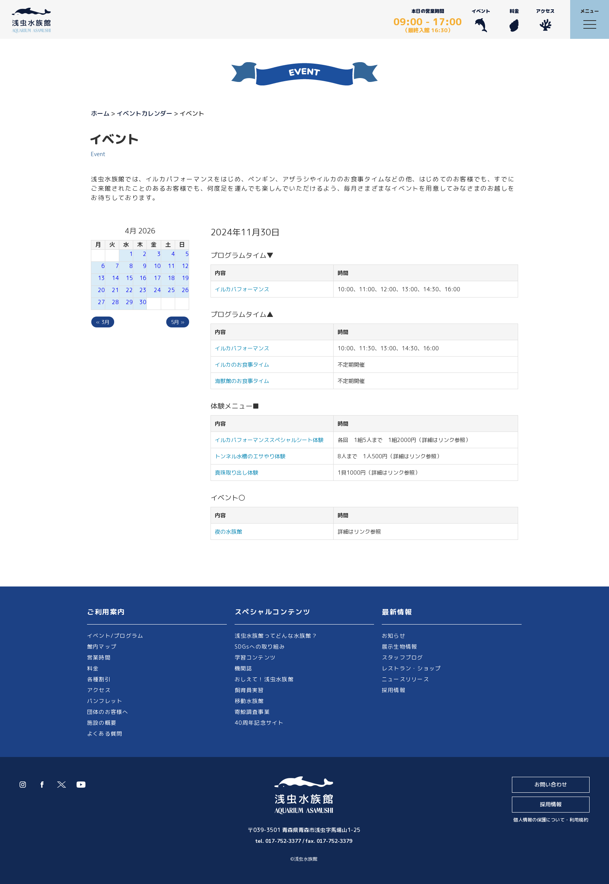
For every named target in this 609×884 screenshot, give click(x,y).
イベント (481, 20)
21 (115, 290)
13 (101, 278)
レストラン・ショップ (411, 668)
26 (185, 290)
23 (142, 290)
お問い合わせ (550, 784)
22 (129, 290)
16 (142, 278)
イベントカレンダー (144, 113)
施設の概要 (102, 722)
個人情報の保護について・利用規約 (550, 819)
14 (115, 278)
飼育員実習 (249, 690)
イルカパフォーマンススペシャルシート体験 (269, 440)
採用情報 (393, 690)
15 (129, 278)
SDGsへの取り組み (260, 646)
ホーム (100, 113)
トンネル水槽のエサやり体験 (250, 456)
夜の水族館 (228, 531)
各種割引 (99, 679)
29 (129, 302)
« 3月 (103, 321)
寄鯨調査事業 (252, 711)
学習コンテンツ (255, 657)
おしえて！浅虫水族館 (264, 679)
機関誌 (243, 668)
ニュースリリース (405, 679)
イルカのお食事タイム (242, 364)
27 (101, 302)
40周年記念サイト (259, 722)
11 (171, 266)
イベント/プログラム (115, 635)
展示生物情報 (399, 646)
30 (142, 302)
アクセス (545, 20)
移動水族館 (249, 701)
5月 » (177, 321)
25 (171, 290)
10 (157, 266)
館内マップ (102, 646)
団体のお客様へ (108, 711)
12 (185, 266)
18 (171, 278)
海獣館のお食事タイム (242, 381)
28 (115, 302)
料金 (514, 20)
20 (101, 290)
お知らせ (393, 635)
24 (157, 290)
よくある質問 (104, 733)
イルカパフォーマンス (245, 289)
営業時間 (99, 657)
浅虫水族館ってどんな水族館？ (276, 635)
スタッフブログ (402, 657)
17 (157, 278)
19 (185, 278)
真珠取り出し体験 (236, 472)
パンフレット (104, 701)
